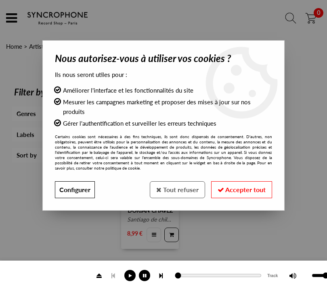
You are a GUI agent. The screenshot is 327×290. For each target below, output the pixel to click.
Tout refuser (177, 189)
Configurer (74, 189)
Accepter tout (242, 189)
